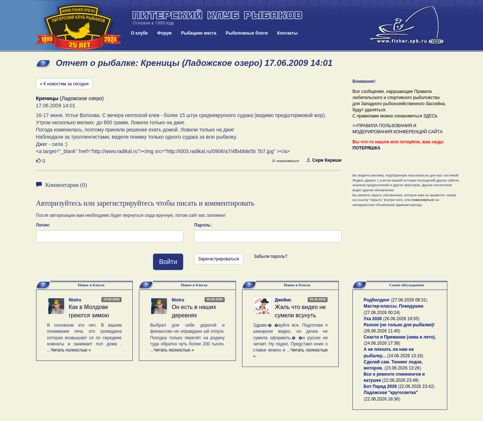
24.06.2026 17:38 (382, 343)
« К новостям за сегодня (64, 83)
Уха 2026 (373, 318)
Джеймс (283, 300)
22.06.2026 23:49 (400, 380)
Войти (168, 261)
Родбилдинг (377, 300)
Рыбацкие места (198, 33)
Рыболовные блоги (247, 33)
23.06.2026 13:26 (403, 368)
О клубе (139, 33)
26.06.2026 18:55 (401, 318)
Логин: (43, 225)
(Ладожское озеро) (70, 98)
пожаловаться (285, 161)
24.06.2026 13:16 (405, 355)
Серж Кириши (324, 160)
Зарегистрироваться (218, 258)
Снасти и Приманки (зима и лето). (400, 337)
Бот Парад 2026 (380, 386)
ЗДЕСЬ (430, 115)
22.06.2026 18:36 (382, 399)
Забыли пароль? (270, 256)
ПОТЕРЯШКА (366, 148)
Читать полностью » (71, 350)
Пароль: (203, 225)
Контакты (287, 33)
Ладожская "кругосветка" (391, 392)
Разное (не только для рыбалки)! (399, 324)
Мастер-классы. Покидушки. (394, 306)
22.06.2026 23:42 (416, 386)
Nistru (75, 300)
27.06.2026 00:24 (382, 312)
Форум (164, 33)
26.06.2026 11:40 (382, 330)
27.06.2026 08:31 (409, 300)
